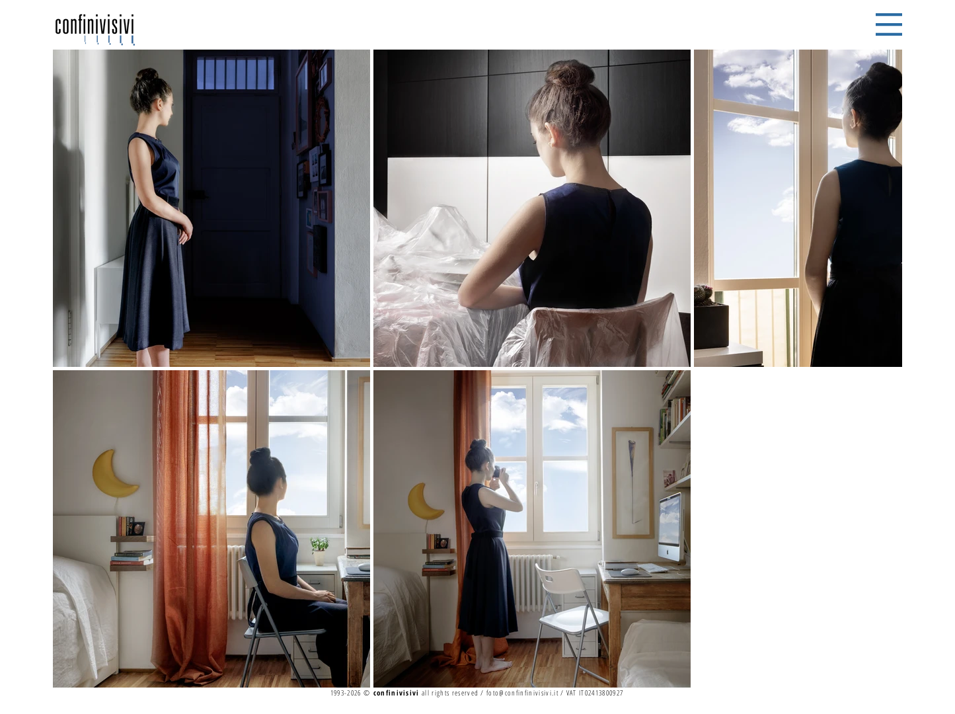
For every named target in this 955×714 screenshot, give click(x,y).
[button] (889, 24)
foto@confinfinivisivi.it (522, 692)
